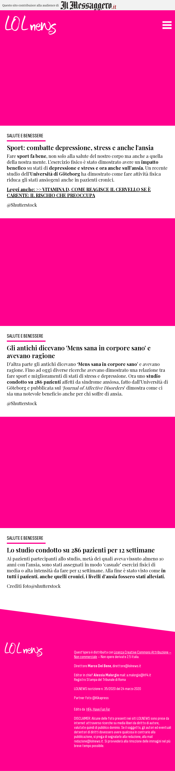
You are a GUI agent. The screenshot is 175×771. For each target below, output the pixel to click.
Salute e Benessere (25, 136)
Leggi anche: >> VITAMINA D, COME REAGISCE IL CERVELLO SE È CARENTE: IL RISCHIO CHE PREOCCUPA (79, 192)
